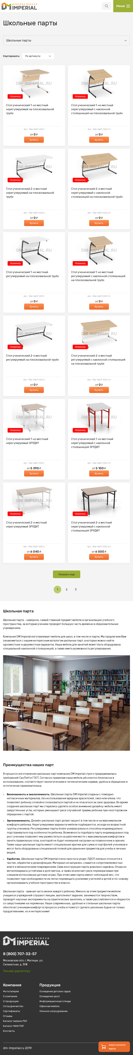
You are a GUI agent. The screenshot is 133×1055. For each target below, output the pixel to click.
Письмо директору (16, 971)
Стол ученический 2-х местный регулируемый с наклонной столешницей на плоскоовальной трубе (98, 359)
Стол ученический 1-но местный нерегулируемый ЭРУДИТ (27, 441)
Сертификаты (11, 1011)
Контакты (9, 1031)
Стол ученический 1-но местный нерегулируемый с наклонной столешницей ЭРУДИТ (92, 443)
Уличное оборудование (53, 1011)
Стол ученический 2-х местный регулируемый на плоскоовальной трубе (32, 357)
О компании (10, 996)
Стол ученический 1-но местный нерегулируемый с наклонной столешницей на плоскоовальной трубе (97, 109)
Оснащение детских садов (55, 991)
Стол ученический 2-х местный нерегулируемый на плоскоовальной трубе (30, 192)
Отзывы (7, 1016)
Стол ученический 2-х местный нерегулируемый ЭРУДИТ (26, 524)
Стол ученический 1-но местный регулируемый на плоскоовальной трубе (32, 274)
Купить (34, 139)
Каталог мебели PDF (15, 1021)
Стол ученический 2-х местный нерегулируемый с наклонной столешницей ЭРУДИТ (91, 526)
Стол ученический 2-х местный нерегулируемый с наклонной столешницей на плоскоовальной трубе (97, 192)
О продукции (11, 1001)
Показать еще (66, 574)
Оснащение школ (49, 996)
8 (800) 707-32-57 (20, 953)
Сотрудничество (13, 1006)
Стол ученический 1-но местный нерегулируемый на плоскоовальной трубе (30, 109)
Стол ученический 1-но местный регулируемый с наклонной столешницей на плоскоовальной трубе (98, 276)
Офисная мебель (49, 1006)
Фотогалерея (11, 991)
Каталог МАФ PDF (13, 1026)
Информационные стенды (55, 1001)
